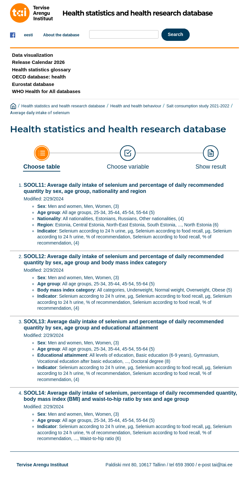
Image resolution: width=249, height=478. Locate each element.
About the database (61, 35)
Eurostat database (33, 84)
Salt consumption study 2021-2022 (197, 106)
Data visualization (32, 55)
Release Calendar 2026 (38, 62)
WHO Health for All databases (46, 91)
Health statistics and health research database (63, 106)
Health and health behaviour (135, 106)
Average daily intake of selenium (40, 112)
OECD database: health (39, 76)
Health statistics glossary (41, 69)
